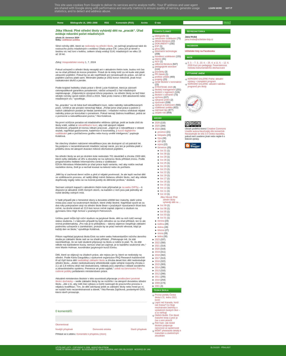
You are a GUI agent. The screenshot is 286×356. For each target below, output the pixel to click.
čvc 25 (163, 163)
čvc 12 (163, 188)
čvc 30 (163, 153)
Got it (228, 8)
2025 (157, 126)
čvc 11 (163, 191)
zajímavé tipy (161, 110)
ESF (157, 46)
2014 (157, 267)
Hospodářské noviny (73, 62)
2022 (157, 242)
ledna (160, 236)
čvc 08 (163, 208)
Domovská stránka (102, 329)
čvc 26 (163, 160)
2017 (157, 258)
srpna (160, 144)
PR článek (160, 74)
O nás (158, 23)
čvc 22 (163, 172)
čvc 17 (163, 178)
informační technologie (166, 51)
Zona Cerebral (106, 350)
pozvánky (159, 71)
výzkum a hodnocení (165, 105)
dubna (161, 227)
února (160, 233)
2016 (157, 261)
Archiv (144, 23)
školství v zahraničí (164, 94)
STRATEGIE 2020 (164, 87)
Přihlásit (226, 348)
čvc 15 (163, 184)
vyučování (160, 102)
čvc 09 (163, 205)
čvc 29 (163, 157)
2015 (157, 264)
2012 (157, 273)
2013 (157, 270)
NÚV (157, 61)
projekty (159, 79)
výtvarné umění (162, 100)
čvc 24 (163, 166)
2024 (157, 129)
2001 (157, 286)
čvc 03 (163, 214)
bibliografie (160, 36)
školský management (165, 89)
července (162, 147)
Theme (58, 350)
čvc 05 (163, 211)
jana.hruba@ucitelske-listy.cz (199, 39)
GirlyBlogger (126, 350)
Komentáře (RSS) (125, 23)
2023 (157, 239)
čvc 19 (163, 175)
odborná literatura (163, 64)
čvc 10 (163, 194)
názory (158, 59)
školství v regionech (164, 92)
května (161, 224)
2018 (157, 255)
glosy (157, 48)
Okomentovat (61, 324)
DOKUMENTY (162, 43)
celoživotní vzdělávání (165, 38)
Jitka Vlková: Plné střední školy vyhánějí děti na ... (170, 200)
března (161, 230)
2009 (157, 283)
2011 (157, 276)
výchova (159, 97)
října (160, 138)
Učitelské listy (63, 348)
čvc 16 (163, 181)
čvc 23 (163, 169)
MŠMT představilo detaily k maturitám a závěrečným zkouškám (168, 333)
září (159, 141)
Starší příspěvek (139, 329)
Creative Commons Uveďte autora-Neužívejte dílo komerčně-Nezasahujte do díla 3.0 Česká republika (205, 131)
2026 (157, 122)
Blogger (215, 348)
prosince (162, 132)
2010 (157, 280)
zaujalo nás (160, 112)
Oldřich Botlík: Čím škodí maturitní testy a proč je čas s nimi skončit (167, 318)
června (161, 221)
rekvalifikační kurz (87, 125)
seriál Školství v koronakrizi (168, 82)
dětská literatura (162, 41)
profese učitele (162, 77)
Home (60, 23)
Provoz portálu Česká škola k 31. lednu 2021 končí (166, 297)
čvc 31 (163, 150)
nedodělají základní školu (91, 260)
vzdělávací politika (71, 40)
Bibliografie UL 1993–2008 (84, 23)
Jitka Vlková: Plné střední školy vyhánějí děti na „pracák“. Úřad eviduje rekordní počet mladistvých (99, 32)
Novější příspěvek (64, 329)
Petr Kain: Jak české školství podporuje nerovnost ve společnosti (167, 325)
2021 (157, 245)
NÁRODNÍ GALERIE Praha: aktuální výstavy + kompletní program (205, 80)
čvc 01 (163, 218)
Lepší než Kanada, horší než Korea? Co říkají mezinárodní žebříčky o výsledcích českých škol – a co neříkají (167, 307)
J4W (148, 350)
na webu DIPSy (130, 187)
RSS (107, 23)
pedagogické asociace (166, 66)
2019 (157, 252)
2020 (157, 249)
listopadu (162, 135)
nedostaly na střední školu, (99, 46)
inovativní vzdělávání (165, 56)
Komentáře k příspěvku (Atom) (91, 334)
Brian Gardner (72, 350)
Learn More (215, 8)
